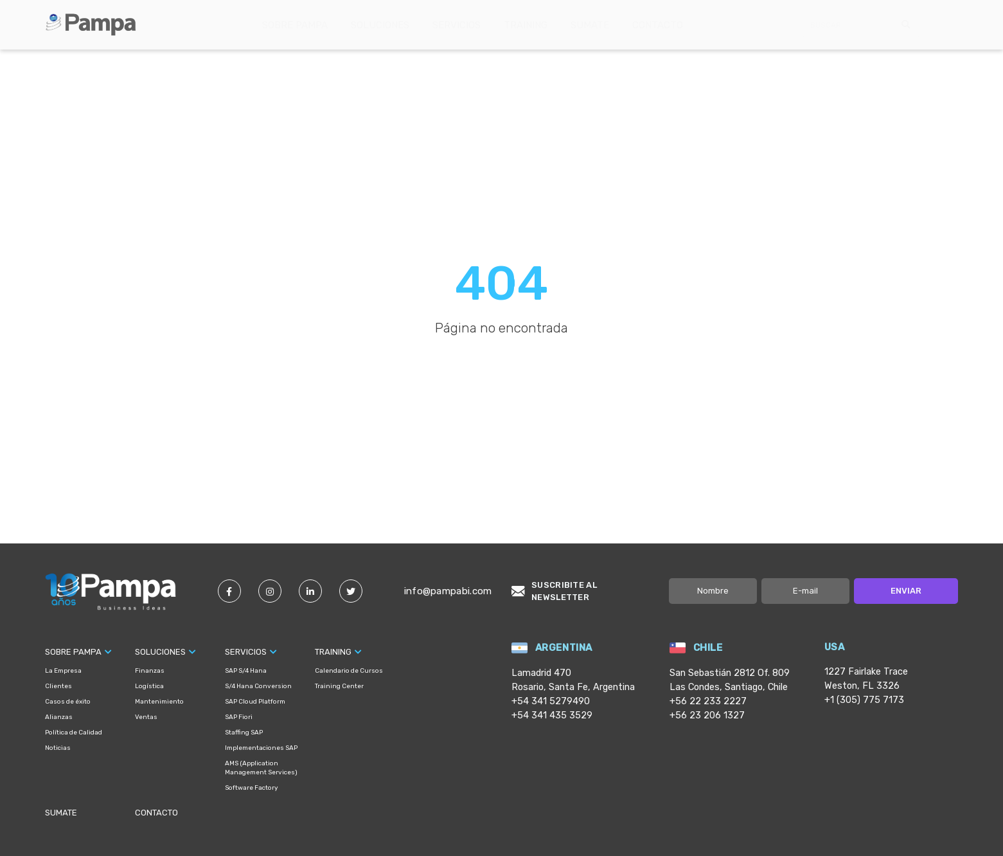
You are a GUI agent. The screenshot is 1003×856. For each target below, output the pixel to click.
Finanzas (149, 671)
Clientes (58, 686)
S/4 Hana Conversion (258, 686)
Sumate (590, 25)
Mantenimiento (159, 702)
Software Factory (251, 788)
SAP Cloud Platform (255, 702)
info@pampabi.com (448, 591)
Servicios (456, 25)
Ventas (146, 717)
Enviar (906, 591)
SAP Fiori (239, 717)
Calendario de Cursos (349, 671)
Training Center (339, 686)
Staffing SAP (244, 732)
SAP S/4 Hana (246, 671)
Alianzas (59, 717)
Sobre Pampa (295, 25)
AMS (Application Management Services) (261, 768)
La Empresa (63, 671)
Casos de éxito (68, 702)
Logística (149, 686)
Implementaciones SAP (261, 748)
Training (525, 25)
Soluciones (380, 25)
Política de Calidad (73, 732)
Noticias (58, 748)
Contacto (657, 25)
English (950, 25)
